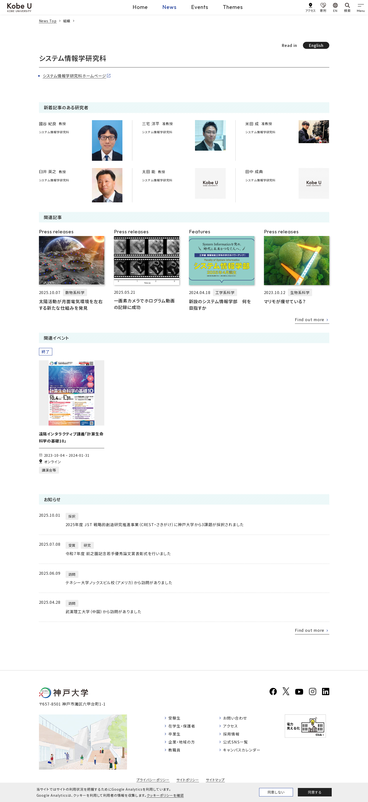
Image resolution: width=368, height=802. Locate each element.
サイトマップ (215, 780)
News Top (48, 20)
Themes (233, 7)
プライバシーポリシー (153, 780)
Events (199, 7)
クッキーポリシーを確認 (165, 795)
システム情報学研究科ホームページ (74, 76)
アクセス (230, 726)
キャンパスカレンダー (242, 751)
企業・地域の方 (182, 742)
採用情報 (231, 734)
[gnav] (360, 7)
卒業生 (175, 734)
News (169, 7)
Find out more (309, 319)
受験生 (175, 718)
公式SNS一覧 (235, 742)
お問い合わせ (235, 718)
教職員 (175, 751)
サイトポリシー (187, 780)
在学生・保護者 (182, 726)
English (316, 45)
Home (140, 7)
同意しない (276, 792)
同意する (315, 792)
